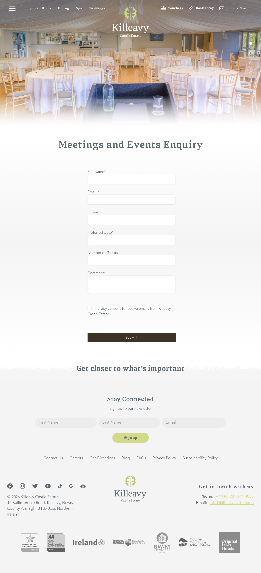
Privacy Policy (164, 458)
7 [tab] (250, 92)
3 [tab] (250, 53)
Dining (63, 8)
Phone (93, 212)
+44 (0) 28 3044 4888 (235, 497)
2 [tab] (250, 43)
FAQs (141, 458)
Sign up (130, 437)
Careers (76, 458)
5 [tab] (250, 72)
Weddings (97, 8)
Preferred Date (100, 233)
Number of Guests (103, 253)
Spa (79, 8)
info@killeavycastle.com (232, 503)
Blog (126, 458)
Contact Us (53, 458)
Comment (97, 273)
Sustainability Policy (200, 458)
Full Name (97, 172)
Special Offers (39, 8)
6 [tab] (250, 82)
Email (93, 192)
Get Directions (102, 458)
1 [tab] (250, 33)
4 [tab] (250, 62)
